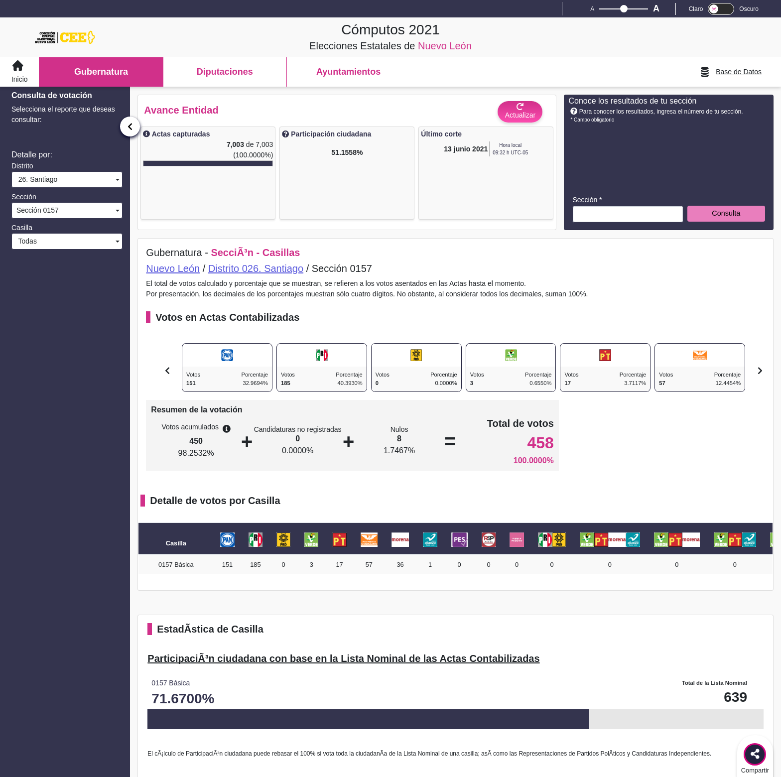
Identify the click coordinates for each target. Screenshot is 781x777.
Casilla (21, 228)
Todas (25, 241)
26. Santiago (35, 179)
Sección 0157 (36, 210)
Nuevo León (173, 268)
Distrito (22, 166)
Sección (23, 197)
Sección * (587, 200)
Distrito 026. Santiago (255, 268)
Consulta (726, 213)
